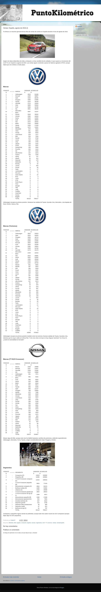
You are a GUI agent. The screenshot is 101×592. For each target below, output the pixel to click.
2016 (15, 522)
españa (29, 522)
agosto (19, 522)
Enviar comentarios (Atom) (18, 580)
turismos (50, 522)
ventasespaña (60, 522)
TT (46, 522)
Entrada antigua (66, 577)
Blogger (62, 587)
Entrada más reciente (11, 577)
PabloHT (79, 26)
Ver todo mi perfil (80, 29)
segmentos (39, 522)
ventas (54, 522)
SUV (44, 522)
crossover (23, 522)
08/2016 (11, 522)
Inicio (39, 577)
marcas (33, 522)
